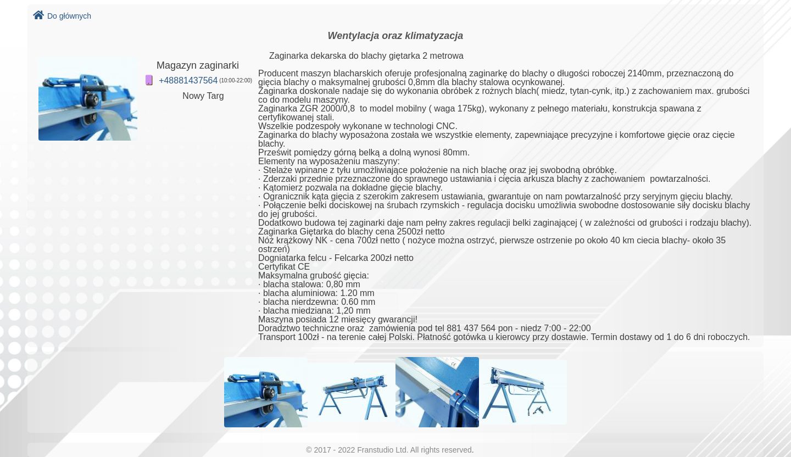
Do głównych (62, 16)
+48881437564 (188, 80)
